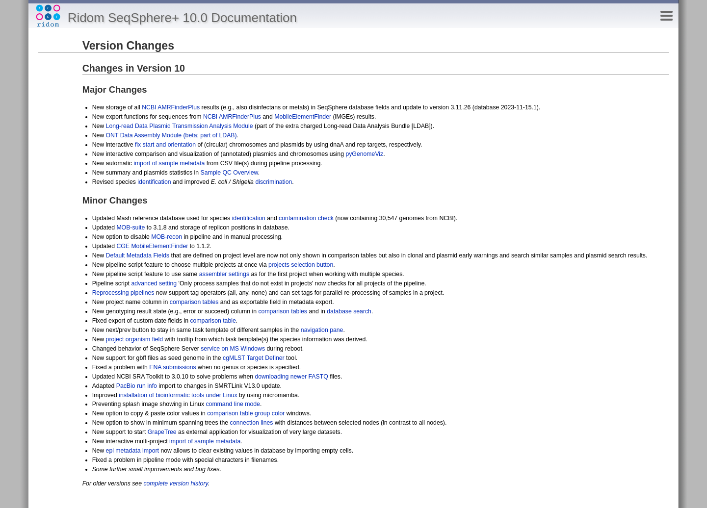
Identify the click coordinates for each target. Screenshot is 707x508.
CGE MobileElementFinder (152, 246)
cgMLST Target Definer (254, 358)
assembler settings (224, 274)
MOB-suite (130, 227)
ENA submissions (172, 367)
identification (154, 181)
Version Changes (128, 45)
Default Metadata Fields (138, 255)
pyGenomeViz (364, 154)
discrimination (273, 181)
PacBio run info (136, 385)
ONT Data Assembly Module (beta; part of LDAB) (171, 135)
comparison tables (194, 302)
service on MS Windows (233, 348)
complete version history (175, 483)
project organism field (134, 339)
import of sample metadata (169, 163)
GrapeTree (162, 432)
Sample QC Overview (229, 172)
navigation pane (322, 330)
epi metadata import (132, 450)
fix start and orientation (165, 144)
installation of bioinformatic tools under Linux (178, 395)
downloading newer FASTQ (291, 376)
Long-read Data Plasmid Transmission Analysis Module (179, 126)
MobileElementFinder (302, 116)
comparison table (213, 320)
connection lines (251, 422)
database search (349, 311)
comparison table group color (246, 413)
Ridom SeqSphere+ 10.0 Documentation (182, 17)
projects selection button (300, 264)
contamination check (306, 218)
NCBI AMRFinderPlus (171, 107)
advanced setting (154, 283)
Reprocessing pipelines (123, 292)
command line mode (233, 404)
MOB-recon (166, 236)
